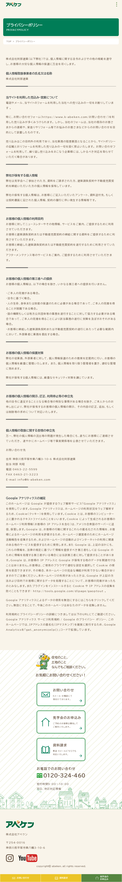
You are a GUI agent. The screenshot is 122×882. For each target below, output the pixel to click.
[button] (116, 4)
